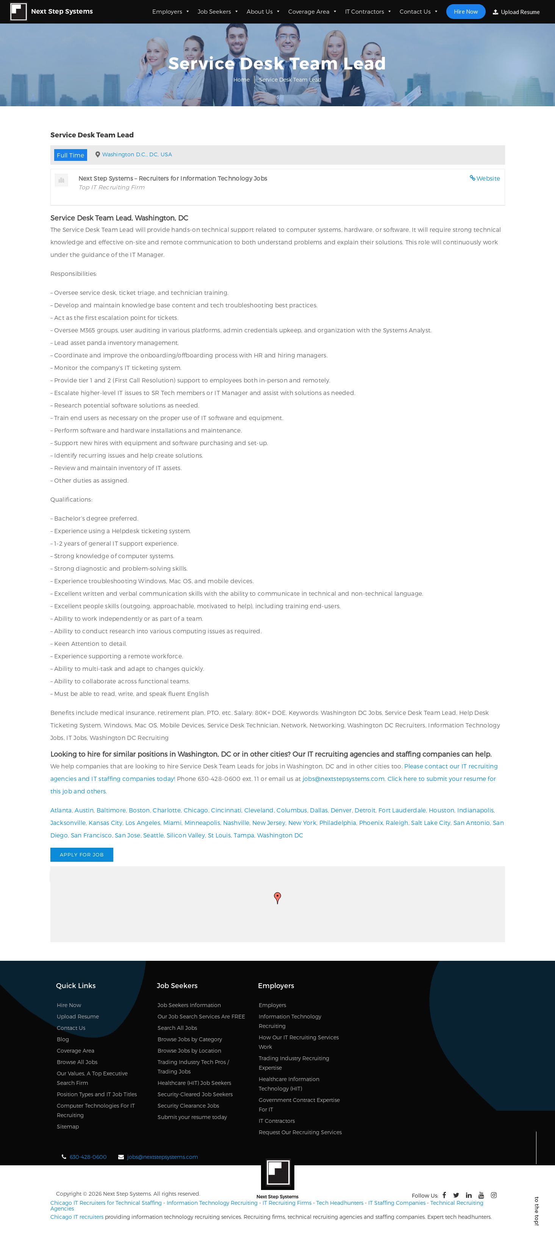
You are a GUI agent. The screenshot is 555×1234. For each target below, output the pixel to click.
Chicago (196, 810)
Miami (172, 822)
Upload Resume (516, 11)
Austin (84, 810)
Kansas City (105, 822)
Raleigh (397, 822)
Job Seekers (218, 11)
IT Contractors (368, 11)
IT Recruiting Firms (287, 1202)
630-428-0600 (88, 1157)
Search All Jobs (177, 1028)
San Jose (127, 835)
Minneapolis (202, 822)
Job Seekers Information (189, 1005)
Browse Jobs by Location (189, 1050)
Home (241, 79)
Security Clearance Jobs (188, 1105)
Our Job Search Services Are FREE (201, 1016)
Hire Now (466, 11)
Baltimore (111, 810)
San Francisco (91, 835)
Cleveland (259, 810)
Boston (139, 810)
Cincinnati (226, 810)
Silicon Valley (186, 835)
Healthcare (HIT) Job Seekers (194, 1083)
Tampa (244, 835)
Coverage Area (313, 11)
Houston (441, 810)
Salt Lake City (430, 822)
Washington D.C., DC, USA (137, 154)
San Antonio (471, 822)
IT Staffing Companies (396, 1202)
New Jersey (268, 822)
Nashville (236, 822)
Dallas (319, 810)
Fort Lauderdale (402, 810)
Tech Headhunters (339, 1202)
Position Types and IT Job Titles (97, 1094)
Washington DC (280, 835)
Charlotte (167, 810)
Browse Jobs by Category (190, 1039)
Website (488, 178)
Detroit (365, 810)
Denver (341, 810)
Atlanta (61, 810)
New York (302, 822)
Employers (171, 11)
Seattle (153, 835)
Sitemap (68, 1126)
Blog (63, 1039)
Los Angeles (142, 822)
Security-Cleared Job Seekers (195, 1094)
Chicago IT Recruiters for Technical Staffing (106, 1202)
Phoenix (371, 822)
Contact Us (419, 11)
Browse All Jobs (77, 1062)
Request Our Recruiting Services (300, 1132)
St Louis (219, 835)
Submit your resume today (192, 1117)
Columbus (292, 810)
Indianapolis (475, 810)
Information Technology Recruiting (212, 1202)
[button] (278, 898)
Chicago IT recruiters (76, 1217)
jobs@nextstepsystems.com (344, 778)
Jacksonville (68, 822)
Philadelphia (337, 822)
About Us (264, 11)
